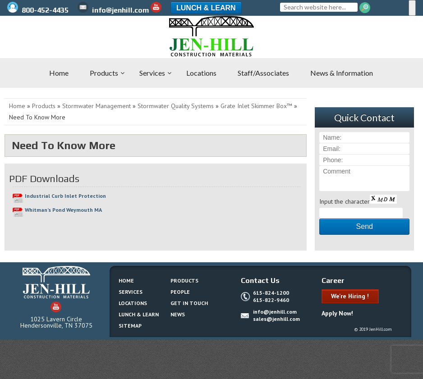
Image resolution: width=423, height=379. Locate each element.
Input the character (344, 201)
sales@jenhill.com (276, 318)
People (180, 291)
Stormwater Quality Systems (176, 106)
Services (131, 291)
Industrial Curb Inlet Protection (65, 195)
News (177, 314)
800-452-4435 (38, 10)
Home (17, 106)
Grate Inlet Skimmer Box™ (256, 106)
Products (43, 106)
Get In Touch (189, 303)
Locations (133, 303)
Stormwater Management (96, 106)
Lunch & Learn (206, 8)
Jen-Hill (45, 36)
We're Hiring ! (350, 296)
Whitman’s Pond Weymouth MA (63, 209)
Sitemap (130, 325)
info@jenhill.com (113, 10)
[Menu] (412, 8)
